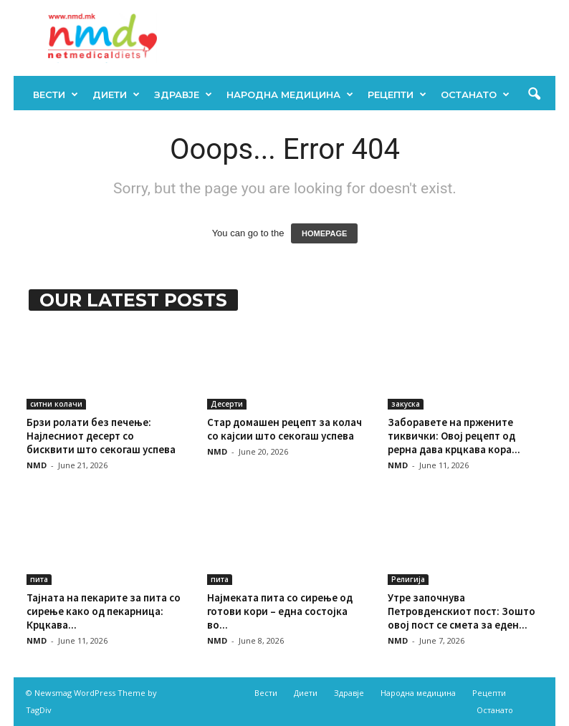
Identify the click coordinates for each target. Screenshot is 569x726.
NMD (37, 465)
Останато (475, 94)
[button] (534, 94)
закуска (405, 404)
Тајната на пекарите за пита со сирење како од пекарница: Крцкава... (104, 611)
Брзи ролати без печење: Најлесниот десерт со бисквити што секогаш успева (101, 435)
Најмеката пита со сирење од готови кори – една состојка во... (280, 611)
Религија (408, 579)
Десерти (227, 404)
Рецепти (397, 94)
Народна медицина (289, 94)
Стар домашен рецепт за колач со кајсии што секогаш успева (284, 428)
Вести (55, 94)
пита (39, 579)
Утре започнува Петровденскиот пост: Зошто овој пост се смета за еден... (461, 611)
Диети (116, 94)
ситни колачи (56, 404)
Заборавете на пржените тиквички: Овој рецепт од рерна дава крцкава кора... (454, 435)
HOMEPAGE (324, 233)
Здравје (183, 94)
